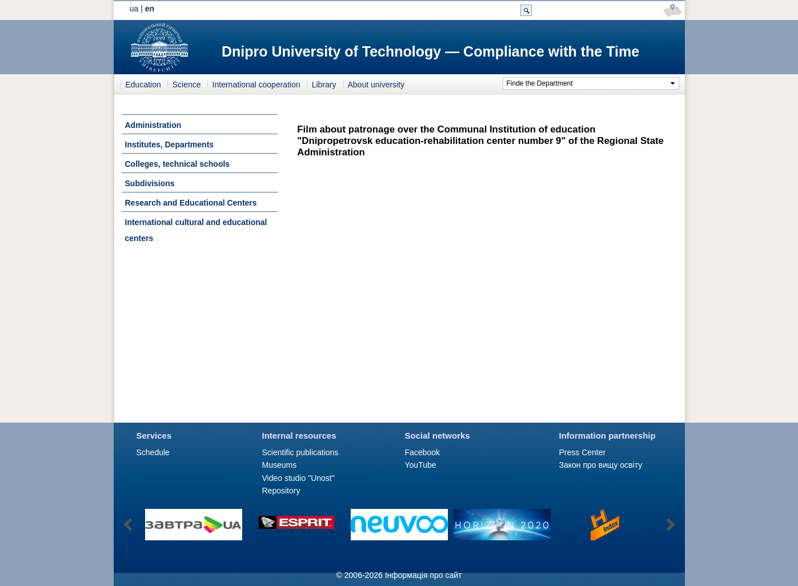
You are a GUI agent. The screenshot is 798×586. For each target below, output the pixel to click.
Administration (153, 125)
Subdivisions (150, 183)
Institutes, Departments (169, 144)
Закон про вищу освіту (601, 464)
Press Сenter (582, 452)
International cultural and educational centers (196, 230)
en (149, 8)
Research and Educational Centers (191, 202)
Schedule (153, 452)
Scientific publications (300, 452)
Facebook (422, 452)
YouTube (420, 464)
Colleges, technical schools (177, 163)
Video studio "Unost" (298, 478)
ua (134, 8)
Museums (279, 464)
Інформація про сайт (423, 575)
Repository (281, 490)
